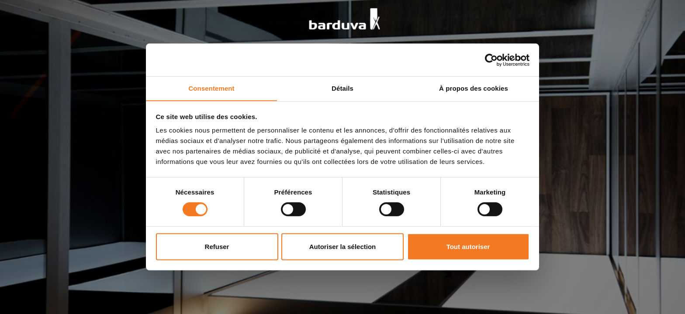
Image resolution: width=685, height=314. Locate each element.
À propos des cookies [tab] (473, 88)
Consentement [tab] (211, 88)
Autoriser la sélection (342, 246)
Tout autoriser (468, 246)
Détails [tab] (342, 88)
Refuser (217, 246)
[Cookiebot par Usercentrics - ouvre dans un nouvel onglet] (491, 59)
